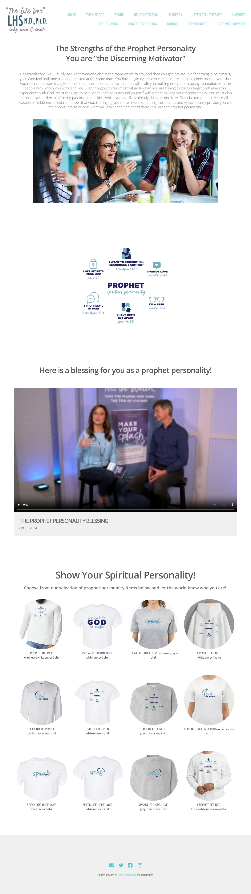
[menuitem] (72, 14)
